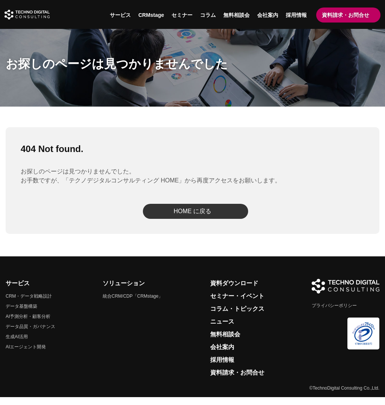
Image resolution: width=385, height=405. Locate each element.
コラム (207, 15)
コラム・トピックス (237, 316)
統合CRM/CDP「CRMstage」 (133, 304)
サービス (119, 15)
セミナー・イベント (237, 304)
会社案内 (266, 15)
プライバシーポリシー (334, 313)
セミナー (180, 15)
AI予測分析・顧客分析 (28, 324)
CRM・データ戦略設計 (29, 304)
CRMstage (150, 15)
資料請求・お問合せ (344, 15)
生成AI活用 (17, 344)
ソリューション (124, 291)
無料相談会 (235, 15)
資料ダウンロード (234, 291)
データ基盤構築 (21, 314)
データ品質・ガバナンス (30, 334)
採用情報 (295, 15)
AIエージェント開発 (26, 354)
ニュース (222, 329)
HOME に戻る (192, 219)
